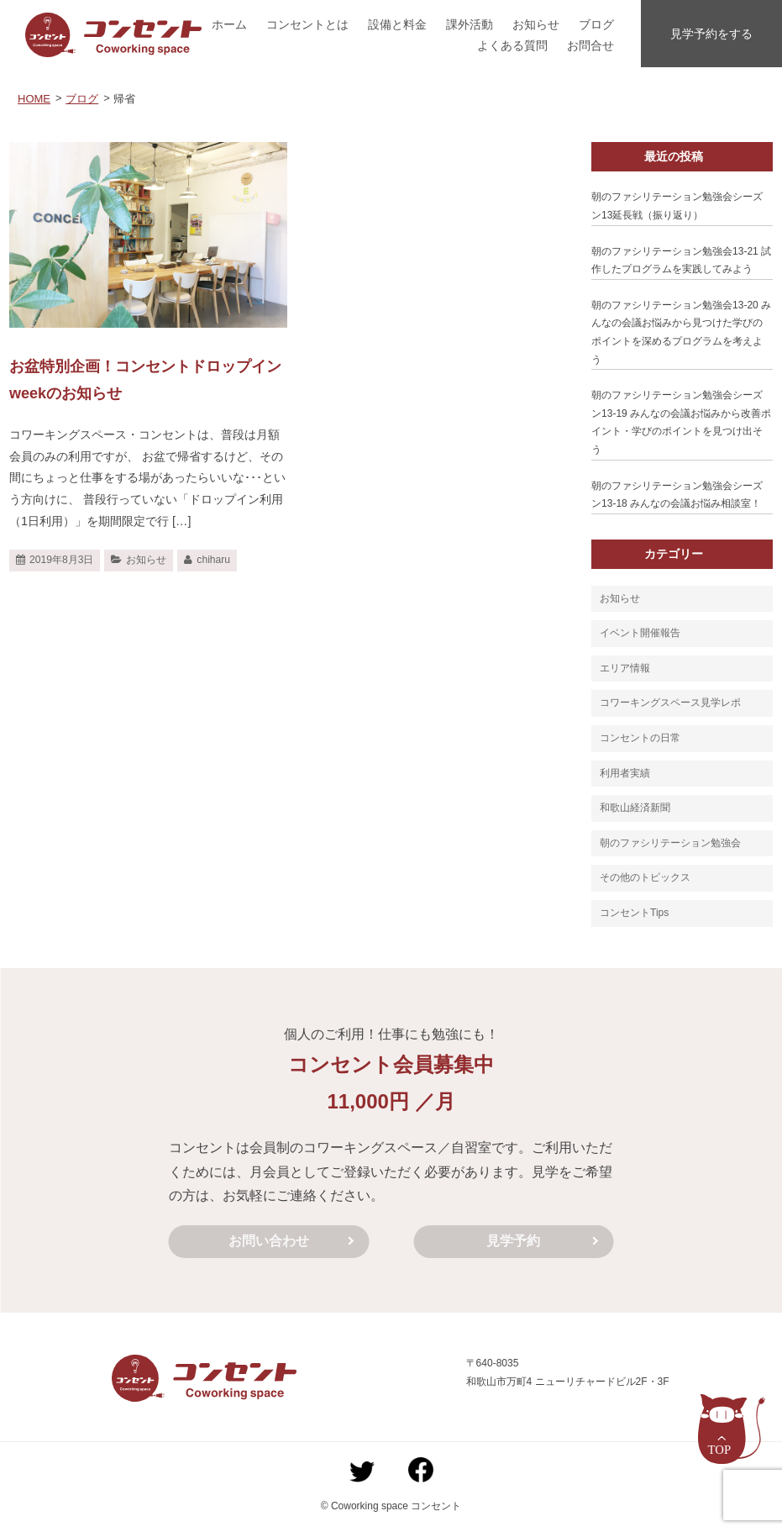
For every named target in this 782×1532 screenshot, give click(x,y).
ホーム (229, 24)
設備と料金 (397, 24)
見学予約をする (711, 33)
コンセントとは (307, 24)
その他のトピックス (645, 877)
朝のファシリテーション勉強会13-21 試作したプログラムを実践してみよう (681, 260)
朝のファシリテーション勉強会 (670, 843)
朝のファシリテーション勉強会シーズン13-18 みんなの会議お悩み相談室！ (677, 495)
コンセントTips (634, 913)
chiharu (213, 560)
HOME (34, 98)
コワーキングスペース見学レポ (670, 702)
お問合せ (590, 45)
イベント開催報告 (640, 633)
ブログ (596, 24)
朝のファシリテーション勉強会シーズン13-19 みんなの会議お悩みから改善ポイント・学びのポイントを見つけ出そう (681, 422)
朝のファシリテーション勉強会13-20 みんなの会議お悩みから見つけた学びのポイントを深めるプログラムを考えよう (681, 332)
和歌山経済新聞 (635, 807)
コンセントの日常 (640, 738)
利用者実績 (625, 773)
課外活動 (469, 24)
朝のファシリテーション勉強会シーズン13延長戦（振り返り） (677, 206)
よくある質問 (512, 45)
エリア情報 (625, 668)
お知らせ (535, 24)
